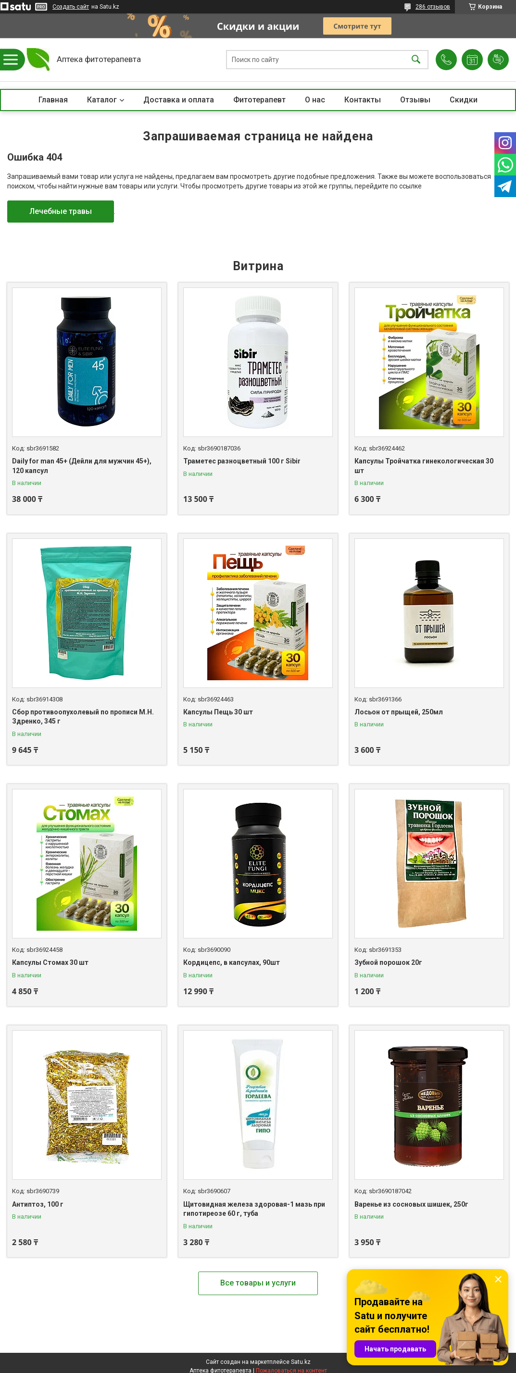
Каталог (102, 99)
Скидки (464, 99)
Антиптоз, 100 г (37, 1204)
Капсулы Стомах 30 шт (50, 962)
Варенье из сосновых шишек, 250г (411, 1204)
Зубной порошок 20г (388, 962)
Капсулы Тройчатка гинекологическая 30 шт (423, 465)
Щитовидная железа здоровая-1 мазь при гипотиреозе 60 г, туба (254, 1209)
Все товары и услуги (258, 1282)
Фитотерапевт (259, 99)
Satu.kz (301, 1362)
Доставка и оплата (178, 99)
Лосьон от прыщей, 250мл (398, 712)
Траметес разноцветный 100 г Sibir (242, 461)
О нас (315, 99)
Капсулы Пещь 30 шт (218, 712)
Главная (53, 99)
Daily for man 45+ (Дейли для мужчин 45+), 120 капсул (81, 465)
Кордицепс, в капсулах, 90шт (231, 962)
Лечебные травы (60, 211)
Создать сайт (70, 6)
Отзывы (415, 99)
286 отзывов (432, 6)
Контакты (362, 99)
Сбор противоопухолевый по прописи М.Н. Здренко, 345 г (83, 716)
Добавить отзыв (498, 59)
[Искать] (416, 60)
